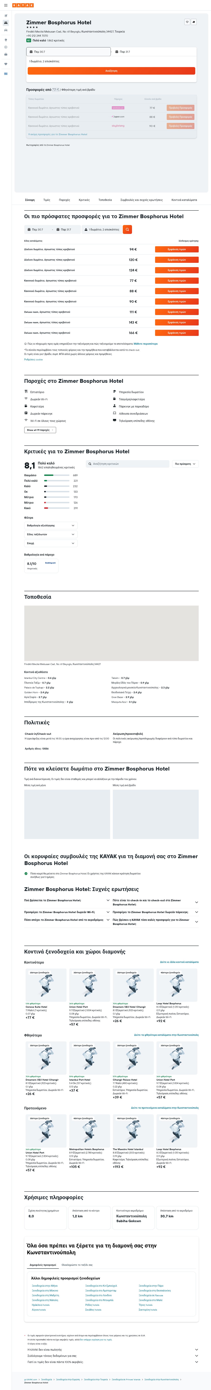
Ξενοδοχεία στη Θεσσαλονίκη (155, 1290)
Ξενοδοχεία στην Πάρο (151, 1285)
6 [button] (50, 91)
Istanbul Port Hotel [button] (79, 1079)
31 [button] (83, 116)
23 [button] (75, 108)
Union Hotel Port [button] (78, 1006)
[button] (6, 5)
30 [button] (75, 116)
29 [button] (67, 116)
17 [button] (83, 100)
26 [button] (99, 108)
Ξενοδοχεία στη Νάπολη (45, 1300)
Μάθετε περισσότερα (145, 343)
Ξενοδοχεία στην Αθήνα (45, 1285)
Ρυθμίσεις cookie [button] (33, 359)
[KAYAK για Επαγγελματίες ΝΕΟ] (5, 54)
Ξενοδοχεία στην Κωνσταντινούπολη (161, 1379)
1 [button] (67, 83)
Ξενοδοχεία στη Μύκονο (45, 1290)
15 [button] (67, 100)
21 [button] (59, 108)
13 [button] (50, 100)
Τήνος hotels (145, 1304)
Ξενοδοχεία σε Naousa (151, 1295)
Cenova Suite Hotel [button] (36, 1006)
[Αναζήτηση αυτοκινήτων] (5, 30)
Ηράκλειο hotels (40, 1304)
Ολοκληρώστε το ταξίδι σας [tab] (77, 1264)
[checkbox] (41, 566)
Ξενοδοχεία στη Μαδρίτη (45, 1295)
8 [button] (67, 91)
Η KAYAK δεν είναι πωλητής (113, 1350)
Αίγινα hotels (39, 1309)
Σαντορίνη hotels (148, 1309)
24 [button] (83, 108)
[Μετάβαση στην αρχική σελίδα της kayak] (23, 5)
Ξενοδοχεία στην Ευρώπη (68, 1379)
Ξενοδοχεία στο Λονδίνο (98, 1295)
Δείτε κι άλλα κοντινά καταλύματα (179, 962)
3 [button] (83, 83)
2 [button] (75, 83)
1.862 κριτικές (55, 40)
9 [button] (75, 91)
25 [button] (91, 108)
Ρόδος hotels (92, 1304)
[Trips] (5, 64)
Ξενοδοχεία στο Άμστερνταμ (100, 1290)
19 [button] (100, 100)
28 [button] (58, 116)
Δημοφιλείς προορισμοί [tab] (43, 1264)
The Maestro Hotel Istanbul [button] (128, 1149)
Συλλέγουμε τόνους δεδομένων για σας (113, 1356)
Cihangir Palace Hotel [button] (125, 1079)
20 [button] (50, 108)
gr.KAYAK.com (30, 1379)
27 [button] (50, 116)
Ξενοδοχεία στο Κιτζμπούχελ (101, 1285)
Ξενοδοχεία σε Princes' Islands (126, 1379)
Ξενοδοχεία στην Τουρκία (96, 1379)
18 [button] (91, 100)
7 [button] (59, 91)
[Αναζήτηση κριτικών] (130, 463)
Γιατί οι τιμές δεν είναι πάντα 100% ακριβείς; (113, 1362)
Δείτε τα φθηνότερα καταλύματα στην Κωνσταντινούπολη (166, 1034)
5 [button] (100, 83)
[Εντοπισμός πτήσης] (5, 47)
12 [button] (100, 91)
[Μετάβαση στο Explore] (5, 39)
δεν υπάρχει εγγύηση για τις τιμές (96, 1339)
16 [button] (75, 100)
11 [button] (92, 91)
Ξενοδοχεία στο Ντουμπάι (99, 1300)
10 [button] (83, 91)
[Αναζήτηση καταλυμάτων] (5, 23)
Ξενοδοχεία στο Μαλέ (151, 1300)
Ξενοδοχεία (46, 1379)
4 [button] (92, 83)
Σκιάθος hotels (93, 1309)
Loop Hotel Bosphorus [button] (168, 1003)
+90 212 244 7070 (37, 35)
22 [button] (67, 108)
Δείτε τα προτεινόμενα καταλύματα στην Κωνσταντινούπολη (165, 1107)
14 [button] (59, 100)
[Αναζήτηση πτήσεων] (5, 15)
